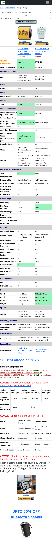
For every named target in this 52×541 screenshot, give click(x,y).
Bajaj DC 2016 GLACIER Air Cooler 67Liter (25, 350)
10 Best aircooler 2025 (19, 359)
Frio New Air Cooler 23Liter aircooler (42, 51)
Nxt (1, 8)
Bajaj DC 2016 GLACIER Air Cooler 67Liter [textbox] (16, 13)
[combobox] (26, 12)
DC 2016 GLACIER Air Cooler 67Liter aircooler (25, 51)
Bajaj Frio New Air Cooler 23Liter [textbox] (13, 18)
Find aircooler (10, 8)
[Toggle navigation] (47, 2)
